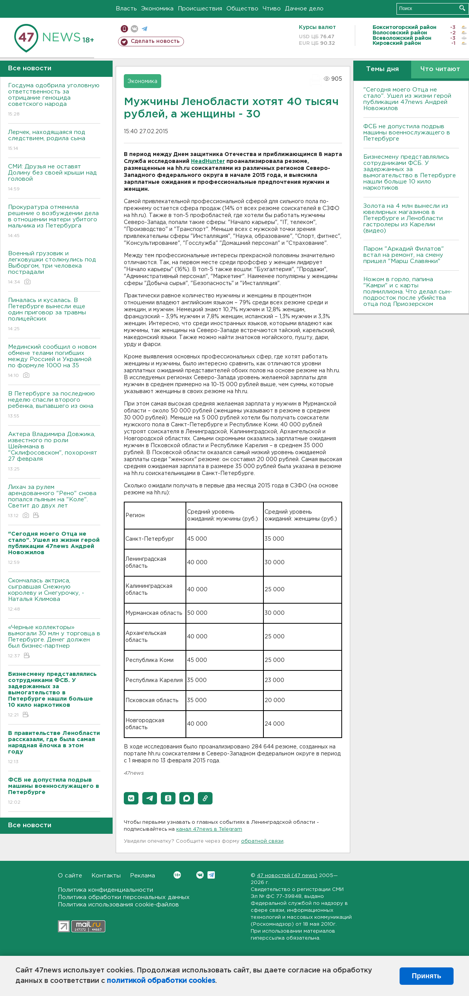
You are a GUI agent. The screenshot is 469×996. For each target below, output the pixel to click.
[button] (131, 798)
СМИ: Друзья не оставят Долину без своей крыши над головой (54, 178)
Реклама (142, 875)
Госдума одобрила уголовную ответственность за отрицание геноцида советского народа (54, 100)
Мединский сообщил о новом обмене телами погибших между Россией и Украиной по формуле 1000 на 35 (54, 361)
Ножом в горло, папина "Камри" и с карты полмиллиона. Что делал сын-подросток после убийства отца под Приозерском (407, 292)
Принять (426, 976)
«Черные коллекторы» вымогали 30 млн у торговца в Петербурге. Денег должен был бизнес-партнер (54, 642)
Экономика (157, 8)
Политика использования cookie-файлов (118, 904)
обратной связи (262, 841)
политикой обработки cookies (161, 981)
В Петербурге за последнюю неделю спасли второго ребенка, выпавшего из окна (54, 405)
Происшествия (200, 8)
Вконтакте (177, 875)
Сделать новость (155, 41)
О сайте (70, 875)
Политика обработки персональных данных (124, 897)
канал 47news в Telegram (209, 829)
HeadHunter (208, 161)
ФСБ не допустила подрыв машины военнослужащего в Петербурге (406, 132)
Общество (242, 8)
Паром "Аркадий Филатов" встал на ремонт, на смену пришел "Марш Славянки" (403, 255)
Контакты (106, 875)
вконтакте (134, 28)
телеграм (144, 28)
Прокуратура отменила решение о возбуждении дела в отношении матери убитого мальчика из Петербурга (54, 222)
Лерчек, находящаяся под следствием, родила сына (54, 141)
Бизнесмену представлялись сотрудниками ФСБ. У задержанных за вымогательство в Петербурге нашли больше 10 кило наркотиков (409, 172)
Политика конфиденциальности (105, 889)
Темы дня (382, 69)
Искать (462, 8)
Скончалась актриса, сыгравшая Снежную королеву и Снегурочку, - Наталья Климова (54, 595)
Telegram (211, 875)
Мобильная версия (124, 28)
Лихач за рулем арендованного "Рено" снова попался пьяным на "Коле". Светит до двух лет (54, 502)
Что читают (440, 69)
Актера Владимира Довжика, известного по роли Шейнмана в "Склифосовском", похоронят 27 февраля (54, 452)
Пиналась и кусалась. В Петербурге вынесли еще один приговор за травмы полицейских (54, 315)
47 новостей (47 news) (287, 876)
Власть (126, 8)
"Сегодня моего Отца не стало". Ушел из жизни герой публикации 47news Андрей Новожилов (407, 99)
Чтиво (272, 8)
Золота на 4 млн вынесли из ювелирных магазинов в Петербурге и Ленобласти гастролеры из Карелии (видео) (405, 218)
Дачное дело (304, 8)
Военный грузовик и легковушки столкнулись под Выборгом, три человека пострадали (54, 268)
